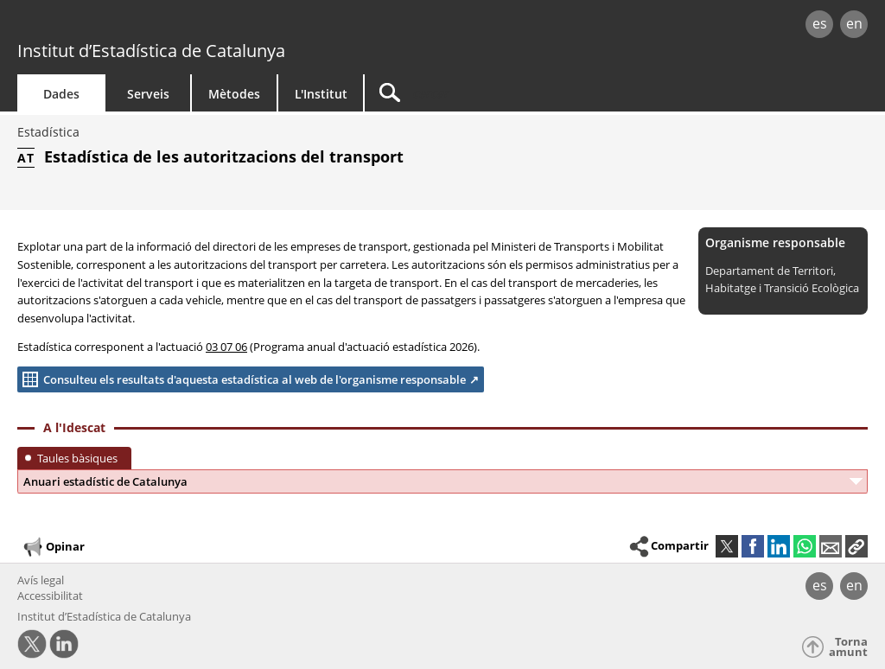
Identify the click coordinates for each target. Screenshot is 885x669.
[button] (856, 546)
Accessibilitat (50, 595)
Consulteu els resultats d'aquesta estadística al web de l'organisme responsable (241, 379)
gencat (187, 25)
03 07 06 (226, 346)
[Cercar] (512, 93)
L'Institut (321, 94)
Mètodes (234, 94)
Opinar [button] (53, 547)
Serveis (148, 94)
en (854, 23)
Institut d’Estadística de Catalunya (151, 50)
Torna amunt (848, 647)
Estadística (48, 132)
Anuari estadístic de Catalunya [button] (105, 481)
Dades (61, 94)
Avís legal (40, 580)
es (819, 23)
